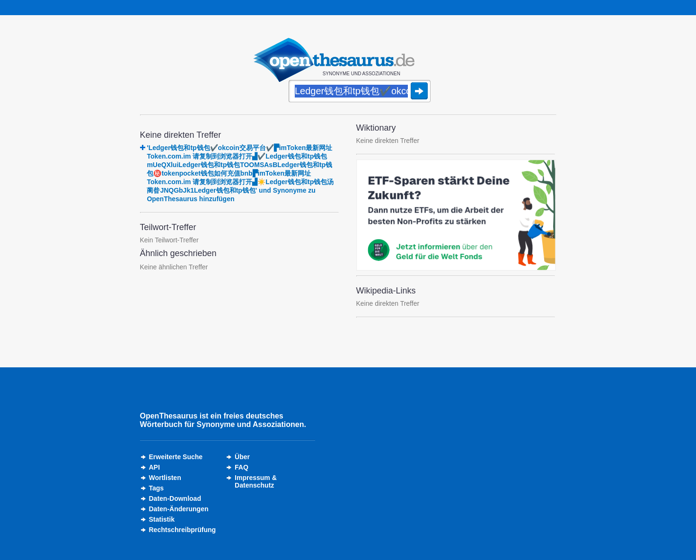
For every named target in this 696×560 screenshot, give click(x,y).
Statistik (162, 519)
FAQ (241, 467)
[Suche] (360, 92)
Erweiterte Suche (176, 457)
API (154, 467)
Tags (156, 488)
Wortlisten (165, 477)
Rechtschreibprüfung (182, 529)
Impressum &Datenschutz (256, 481)
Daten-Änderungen (179, 509)
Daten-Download (175, 498)
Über (242, 457)
